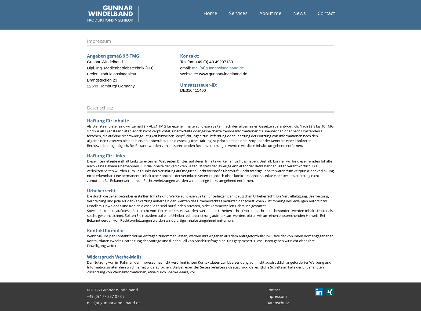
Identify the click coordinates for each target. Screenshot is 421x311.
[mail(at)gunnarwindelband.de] (114, 303)
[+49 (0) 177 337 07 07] (109, 296)
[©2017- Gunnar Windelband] (112, 290)
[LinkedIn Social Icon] (319, 292)
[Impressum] (281, 296)
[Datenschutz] (281, 303)
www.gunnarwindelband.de (223, 74)
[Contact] (281, 290)
